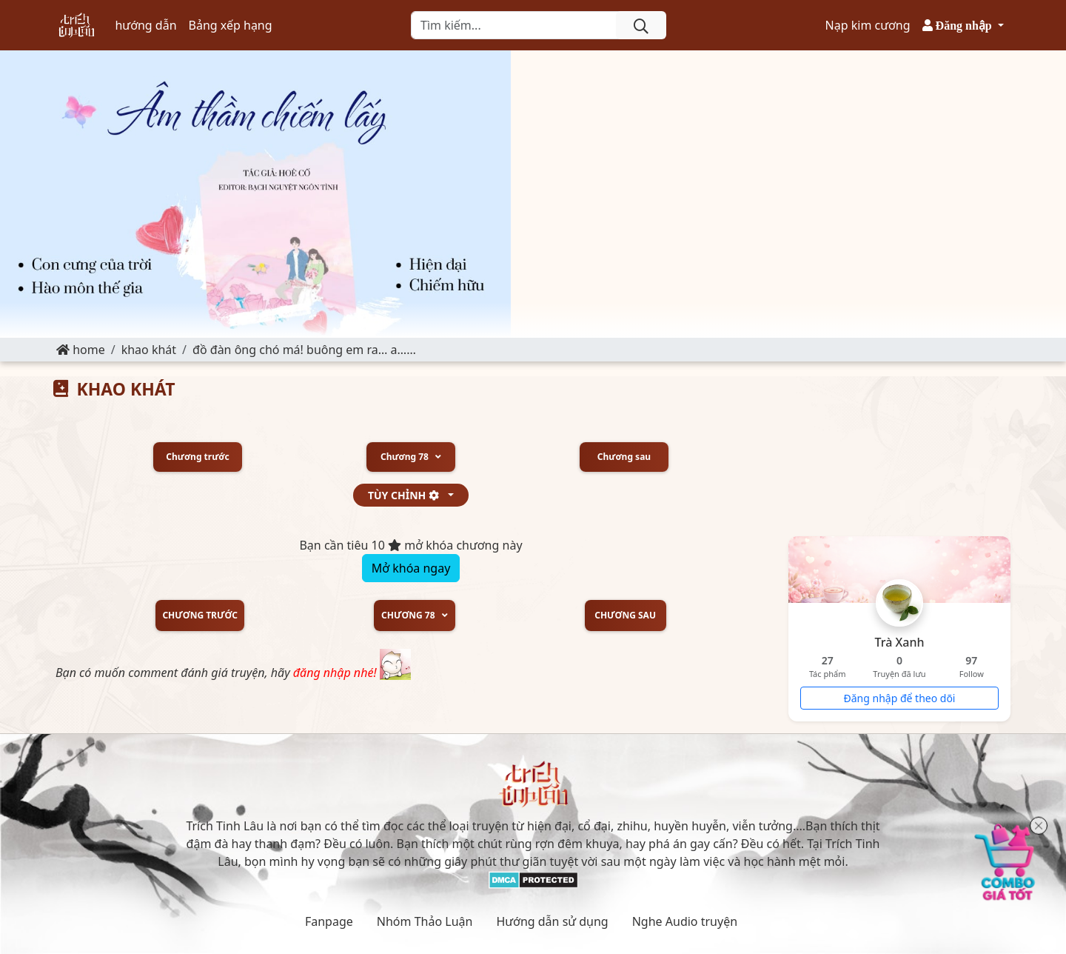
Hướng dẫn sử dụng (552, 921)
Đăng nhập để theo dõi (900, 698)
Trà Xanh (900, 642)
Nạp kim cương (868, 25)
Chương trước (197, 457)
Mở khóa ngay (411, 568)
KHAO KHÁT (148, 349)
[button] (963, 25)
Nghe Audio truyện (684, 921)
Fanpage (329, 921)
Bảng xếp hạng (230, 25)
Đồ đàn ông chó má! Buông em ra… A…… (304, 349)
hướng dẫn (145, 25)
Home (80, 349)
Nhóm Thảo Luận (425, 921)
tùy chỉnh (407, 495)
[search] (641, 25)
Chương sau (624, 457)
